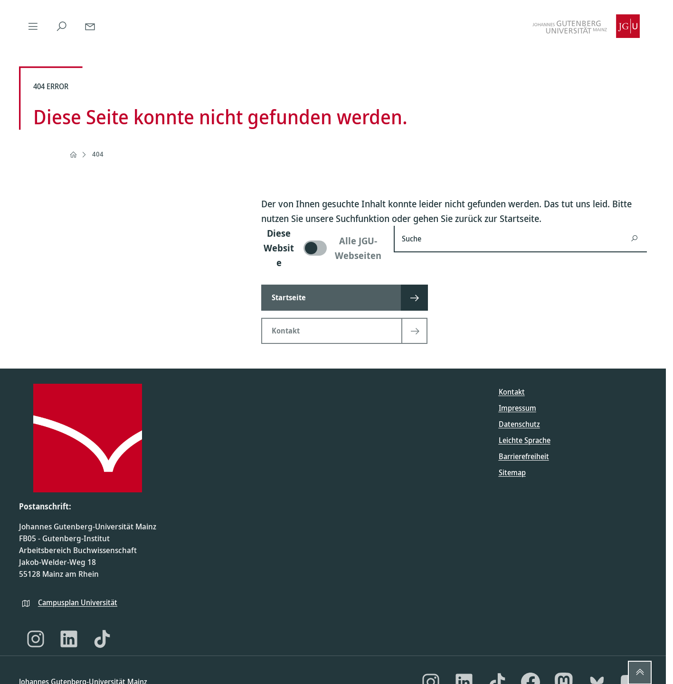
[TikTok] (102, 638)
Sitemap (512, 472)
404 (98, 153)
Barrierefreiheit (524, 456)
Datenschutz (519, 424)
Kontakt (512, 392)
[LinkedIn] (68, 638)
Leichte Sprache (524, 440)
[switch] (321, 248)
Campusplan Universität (77, 602)
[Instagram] (35, 638)
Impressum (517, 408)
